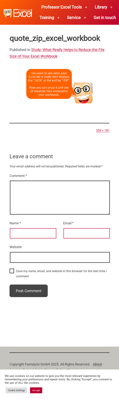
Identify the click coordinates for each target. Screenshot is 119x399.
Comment (18, 176)
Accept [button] (36, 390)
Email (68, 223)
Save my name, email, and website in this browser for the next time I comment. (61, 273)
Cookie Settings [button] (16, 390)
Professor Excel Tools (61, 7)
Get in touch (105, 17)
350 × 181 (102, 130)
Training (46, 17)
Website (16, 247)
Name (15, 223)
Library (101, 7)
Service (74, 17)
